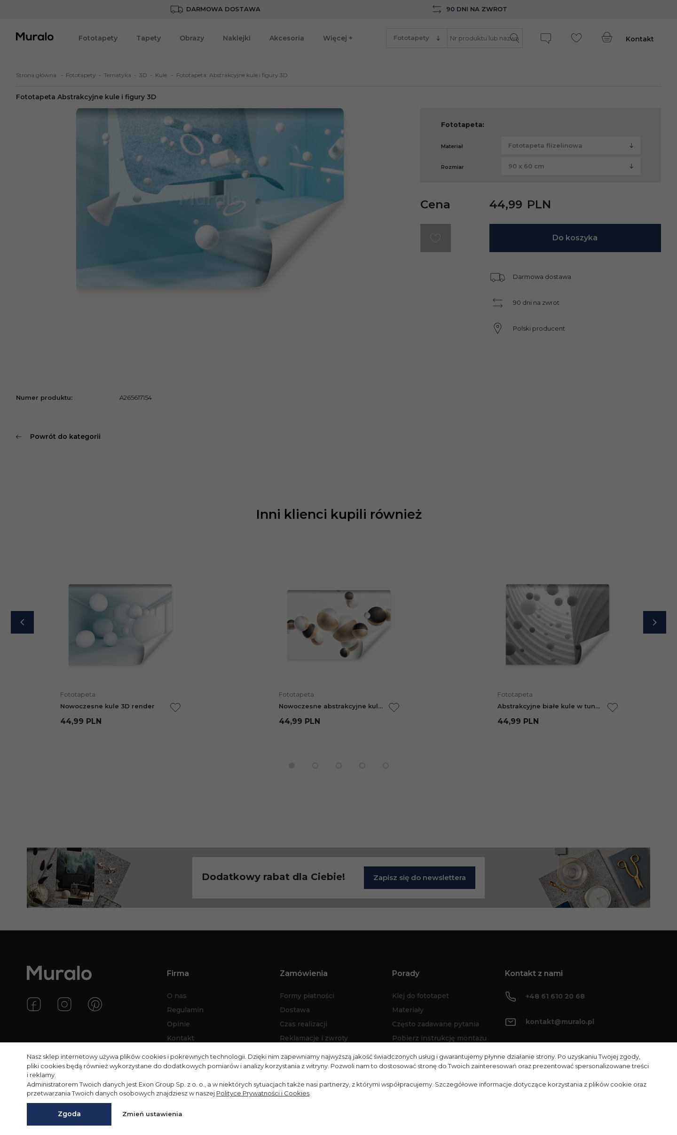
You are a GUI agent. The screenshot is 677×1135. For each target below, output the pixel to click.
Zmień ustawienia (152, 1114)
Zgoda (69, 1114)
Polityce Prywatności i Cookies (262, 1093)
